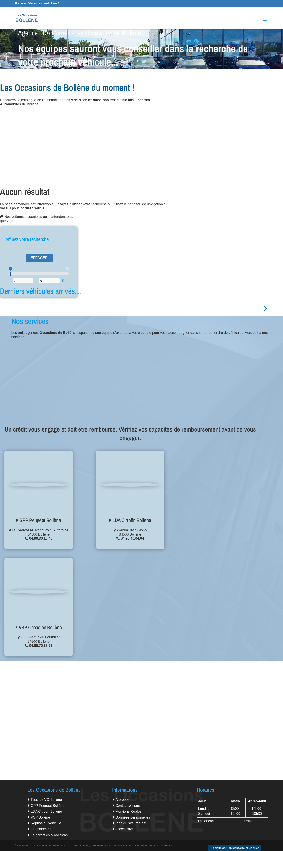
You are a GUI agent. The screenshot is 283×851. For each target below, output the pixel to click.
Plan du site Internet (130, 823)
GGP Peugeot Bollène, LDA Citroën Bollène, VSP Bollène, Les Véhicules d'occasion (87, 845)
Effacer (39, 258)
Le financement (42, 829)
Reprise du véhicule (46, 823)
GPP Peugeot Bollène (38, 520)
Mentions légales (128, 811)
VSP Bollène (40, 817)
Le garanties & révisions (49, 835)
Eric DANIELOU (163, 845)
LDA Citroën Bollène (130, 520)
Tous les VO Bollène (46, 799)
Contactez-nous (127, 805)
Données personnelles (132, 817)
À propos (122, 799)
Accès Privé (124, 829)
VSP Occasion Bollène (39, 627)
